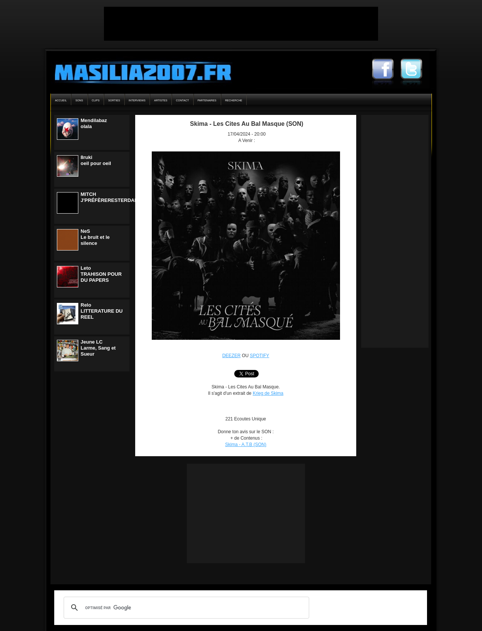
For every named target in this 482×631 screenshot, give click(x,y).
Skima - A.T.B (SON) (245, 444)
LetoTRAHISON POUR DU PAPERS (101, 274)
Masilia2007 (138, 70)
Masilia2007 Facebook (386, 70)
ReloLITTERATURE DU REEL (102, 311)
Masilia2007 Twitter (415, 70)
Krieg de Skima (268, 393)
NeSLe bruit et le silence (95, 237)
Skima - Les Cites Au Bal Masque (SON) (247, 124)
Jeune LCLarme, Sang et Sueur (98, 348)
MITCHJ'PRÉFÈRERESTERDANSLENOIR (120, 197)
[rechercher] (185, 607)
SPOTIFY (259, 355)
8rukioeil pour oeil (96, 160)
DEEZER (231, 355)
